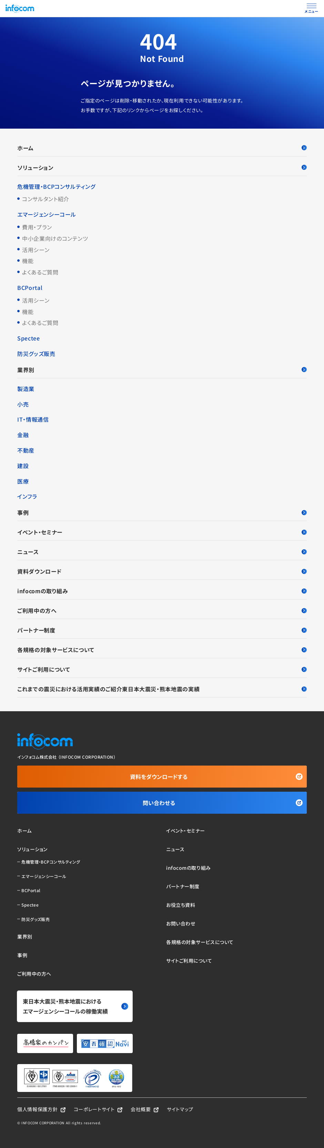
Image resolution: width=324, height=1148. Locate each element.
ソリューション (162, 167)
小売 (23, 404)
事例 (162, 512)
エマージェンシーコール (46, 214)
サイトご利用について (162, 669)
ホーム (162, 148)
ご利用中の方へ (162, 610)
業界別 (162, 370)
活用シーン (35, 250)
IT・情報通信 (33, 419)
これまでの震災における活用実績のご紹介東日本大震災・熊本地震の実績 (162, 689)
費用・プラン (37, 227)
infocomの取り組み (162, 591)
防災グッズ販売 (36, 353)
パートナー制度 (162, 630)
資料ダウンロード (162, 571)
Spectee (28, 338)
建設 (23, 466)
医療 (23, 481)
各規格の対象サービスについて (162, 650)
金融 (23, 435)
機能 (27, 261)
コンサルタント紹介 (45, 199)
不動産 (25, 450)
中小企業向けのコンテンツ (55, 238)
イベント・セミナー (162, 532)
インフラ (27, 496)
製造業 (25, 389)
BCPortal (29, 287)
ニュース (162, 552)
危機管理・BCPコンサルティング (56, 186)
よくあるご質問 (40, 272)
